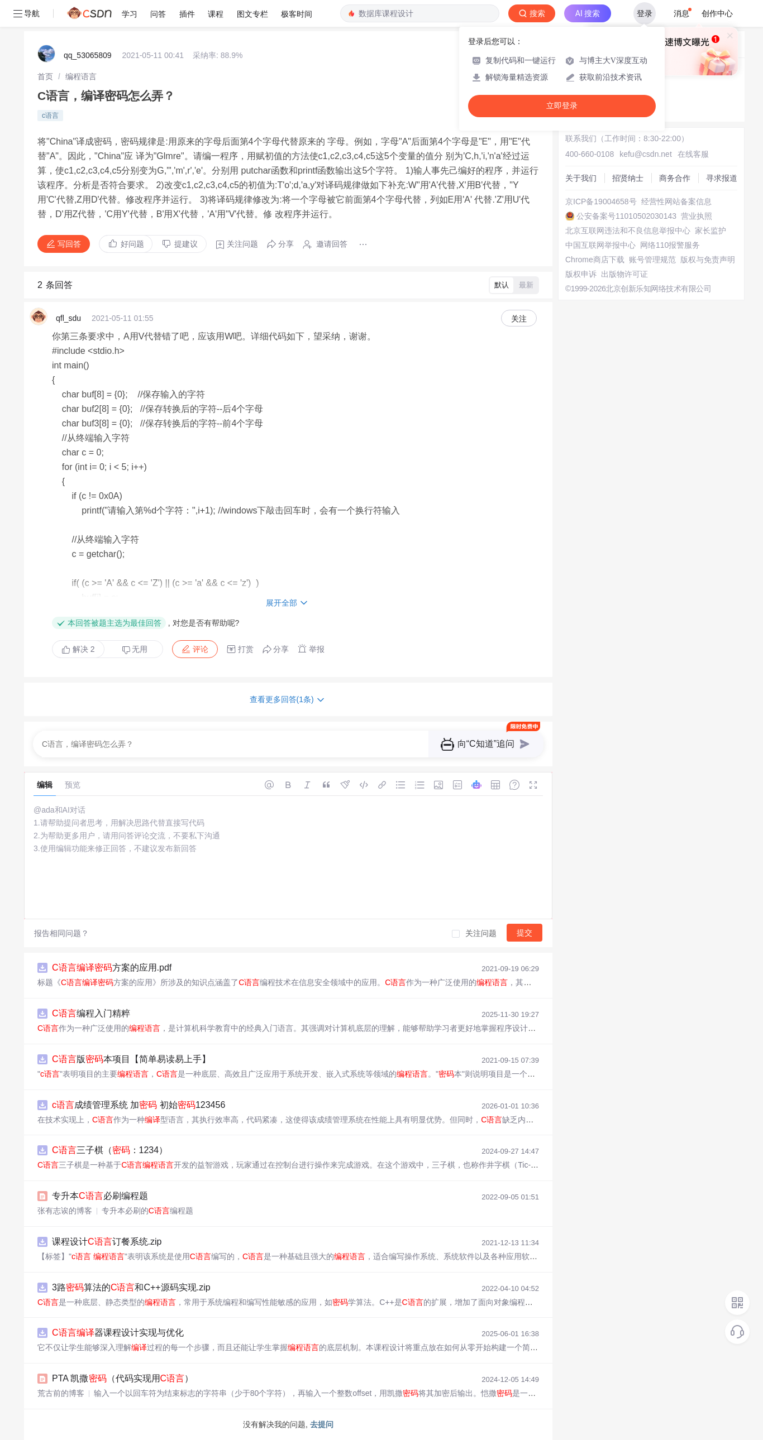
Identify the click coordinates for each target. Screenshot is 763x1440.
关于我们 (581, 178)
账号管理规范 (652, 259)
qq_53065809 (88, 55)
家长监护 (710, 230)
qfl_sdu (68, 318)
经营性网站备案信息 (676, 201)
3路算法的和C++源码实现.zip (131, 1287)
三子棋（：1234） (110, 1150)
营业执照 (696, 216)
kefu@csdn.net (645, 154)
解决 (78, 649)
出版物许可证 (624, 274)
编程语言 (81, 76)
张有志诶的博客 (64, 1210)
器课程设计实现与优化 (118, 1332)
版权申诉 (581, 274)
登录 (644, 13)
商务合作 (674, 178)
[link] (45, 76)
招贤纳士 (627, 178)
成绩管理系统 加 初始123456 (138, 1105)
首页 (45, 76)
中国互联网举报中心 (600, 245)
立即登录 (562, 106)
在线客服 (693, 154)
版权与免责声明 (707, 259)
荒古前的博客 (60, 1393)
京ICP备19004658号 (601, 201)
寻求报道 (721, 178)
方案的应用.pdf (111, 967)
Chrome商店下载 (594, 259)
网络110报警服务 (670, 245)
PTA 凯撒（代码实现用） (122, 1378)
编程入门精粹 (91, 1013)
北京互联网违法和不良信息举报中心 (627, 230)
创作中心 (717, 13)
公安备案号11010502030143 (626, 216)
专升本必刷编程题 (100, 1196)
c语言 (50, 115)
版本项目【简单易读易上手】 (131, 1059)
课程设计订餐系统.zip (106, 1241)
